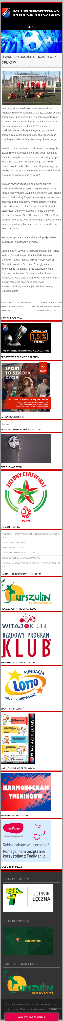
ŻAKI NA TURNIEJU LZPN (13, 548)
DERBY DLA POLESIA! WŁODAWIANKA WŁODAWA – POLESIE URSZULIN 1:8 (47, 306)
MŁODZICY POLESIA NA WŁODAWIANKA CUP (21, 558)
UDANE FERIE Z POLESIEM (14, 543)
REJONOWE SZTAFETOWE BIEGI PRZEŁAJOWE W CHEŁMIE (16, 306)
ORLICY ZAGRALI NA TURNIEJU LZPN (18, 553)
